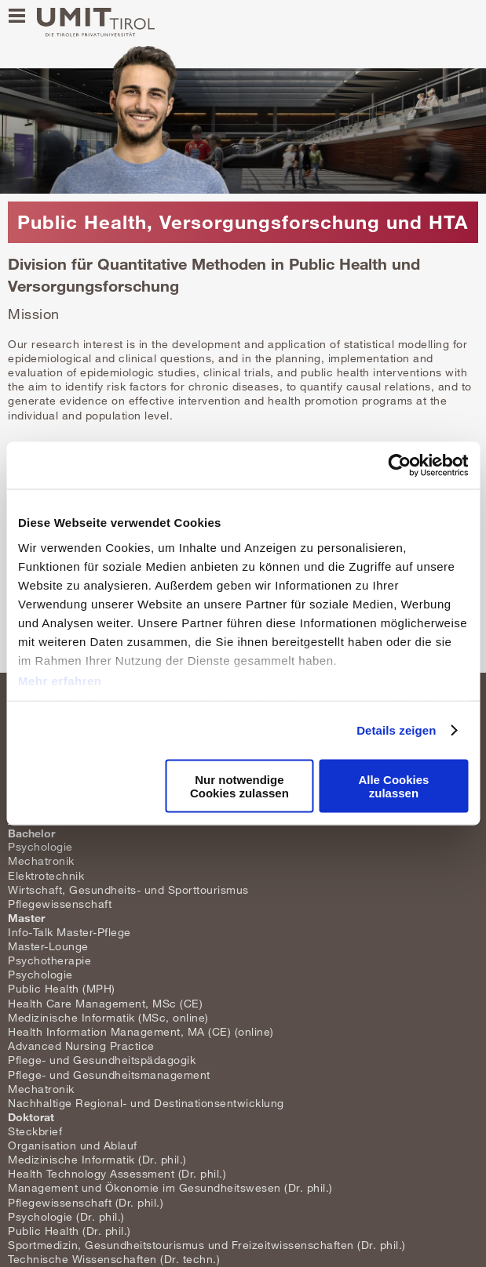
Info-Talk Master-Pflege (69, 931)
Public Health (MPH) (61, 988)
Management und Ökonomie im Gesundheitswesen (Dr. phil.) (170, 1187)
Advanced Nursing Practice (81, 1045)
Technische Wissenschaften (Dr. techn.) (114, 1258)
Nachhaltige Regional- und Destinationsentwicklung (146, 1102)
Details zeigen (396, 729)
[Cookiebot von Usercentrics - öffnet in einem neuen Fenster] (399, 465)
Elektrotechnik (46, 875)
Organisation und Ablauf (72, 1145)
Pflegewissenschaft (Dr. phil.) (85, 1202)
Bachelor (31, 833)
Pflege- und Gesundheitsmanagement (109, 1074)
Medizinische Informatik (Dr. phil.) (97, 1159)
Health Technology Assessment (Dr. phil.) (117, 1173)
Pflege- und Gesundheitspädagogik (101, 1059)
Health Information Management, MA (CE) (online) (141, 1031)
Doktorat (31, 1117)
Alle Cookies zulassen (393, 785)
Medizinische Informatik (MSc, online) (108, 1017)
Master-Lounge (48, 946)
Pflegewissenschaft (59, 903)
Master (26, 917)
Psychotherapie (49, 960)
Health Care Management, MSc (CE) (105, 1003)
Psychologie (40, 846)
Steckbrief (35, 1131)
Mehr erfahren (60, 680)
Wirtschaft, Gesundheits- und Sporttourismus (128, 889)
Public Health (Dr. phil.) (69, 1230)
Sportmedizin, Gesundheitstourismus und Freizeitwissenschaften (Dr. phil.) (207, 1244)
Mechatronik (41, 860)
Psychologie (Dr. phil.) (66, 1216)
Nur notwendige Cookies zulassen (239, 785)
